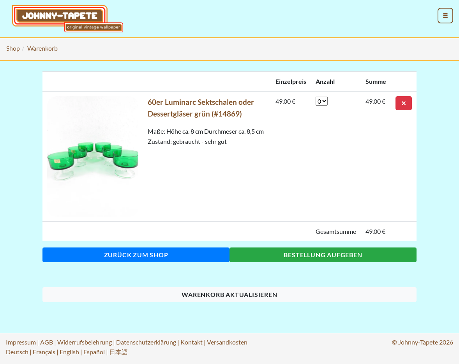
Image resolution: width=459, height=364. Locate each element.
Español (94, 351)
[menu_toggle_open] (445, 15)
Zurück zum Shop (136, 254)
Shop (13, 48)
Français (44, 351)
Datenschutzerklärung (146, 342)
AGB (46, 342)
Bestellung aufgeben (323, 254)
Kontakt (191, 342)
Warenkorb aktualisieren (229, 294)
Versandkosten (227, 342)
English (69, 351)
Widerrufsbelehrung (84, 342)
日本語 (118, 351)
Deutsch (17, 351)
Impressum (21, 342)
